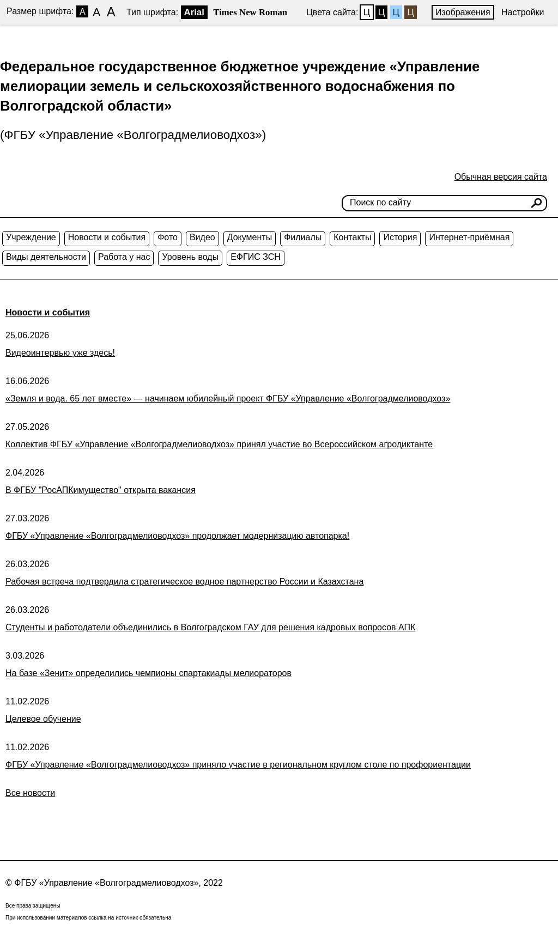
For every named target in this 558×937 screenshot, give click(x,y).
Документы (249, 237)
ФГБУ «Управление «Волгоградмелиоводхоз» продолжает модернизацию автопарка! (177, 535)
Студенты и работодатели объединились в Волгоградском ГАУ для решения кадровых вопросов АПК (210, 627)
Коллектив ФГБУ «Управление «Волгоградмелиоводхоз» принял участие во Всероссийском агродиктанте (219, 444)
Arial (194, 12)
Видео (202, 237)
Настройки (522, 12)
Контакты (352, 237)
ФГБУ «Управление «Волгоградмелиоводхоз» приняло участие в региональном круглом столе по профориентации (238, 764)
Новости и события (106, 237)
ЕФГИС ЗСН (256, 256)
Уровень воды (190, 256)
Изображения (462, 12)
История (400, 237)
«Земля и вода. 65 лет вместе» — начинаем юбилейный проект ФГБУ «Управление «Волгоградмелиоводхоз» (227, 398)
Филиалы (303, 237)
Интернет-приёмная (469, 237)
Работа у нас (124, 256)
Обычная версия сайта (500, 176)
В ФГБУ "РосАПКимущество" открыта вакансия (100, 490)
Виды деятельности (46, 256)
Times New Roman (250, 12)
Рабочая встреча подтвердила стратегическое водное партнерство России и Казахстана (184, 581)
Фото (167, 237)
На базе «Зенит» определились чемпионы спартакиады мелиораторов (148, 673)
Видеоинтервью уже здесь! (60, 352)
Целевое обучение (43, 718)
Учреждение (31, 237)
